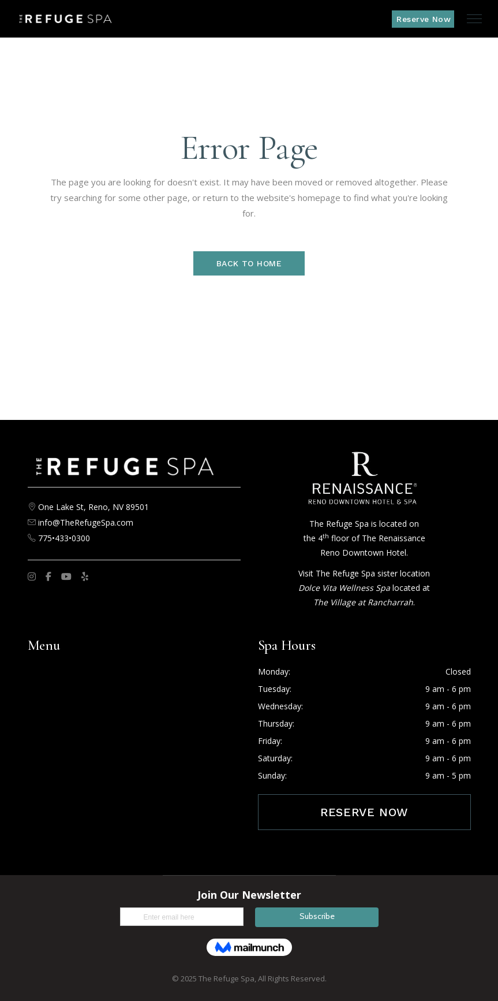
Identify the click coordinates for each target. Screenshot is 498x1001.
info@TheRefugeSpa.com (85, 522)
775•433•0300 (63, 538)
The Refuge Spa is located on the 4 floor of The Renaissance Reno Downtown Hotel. (364, 538)
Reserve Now (364, 812)
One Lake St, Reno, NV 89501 (93, 506)
